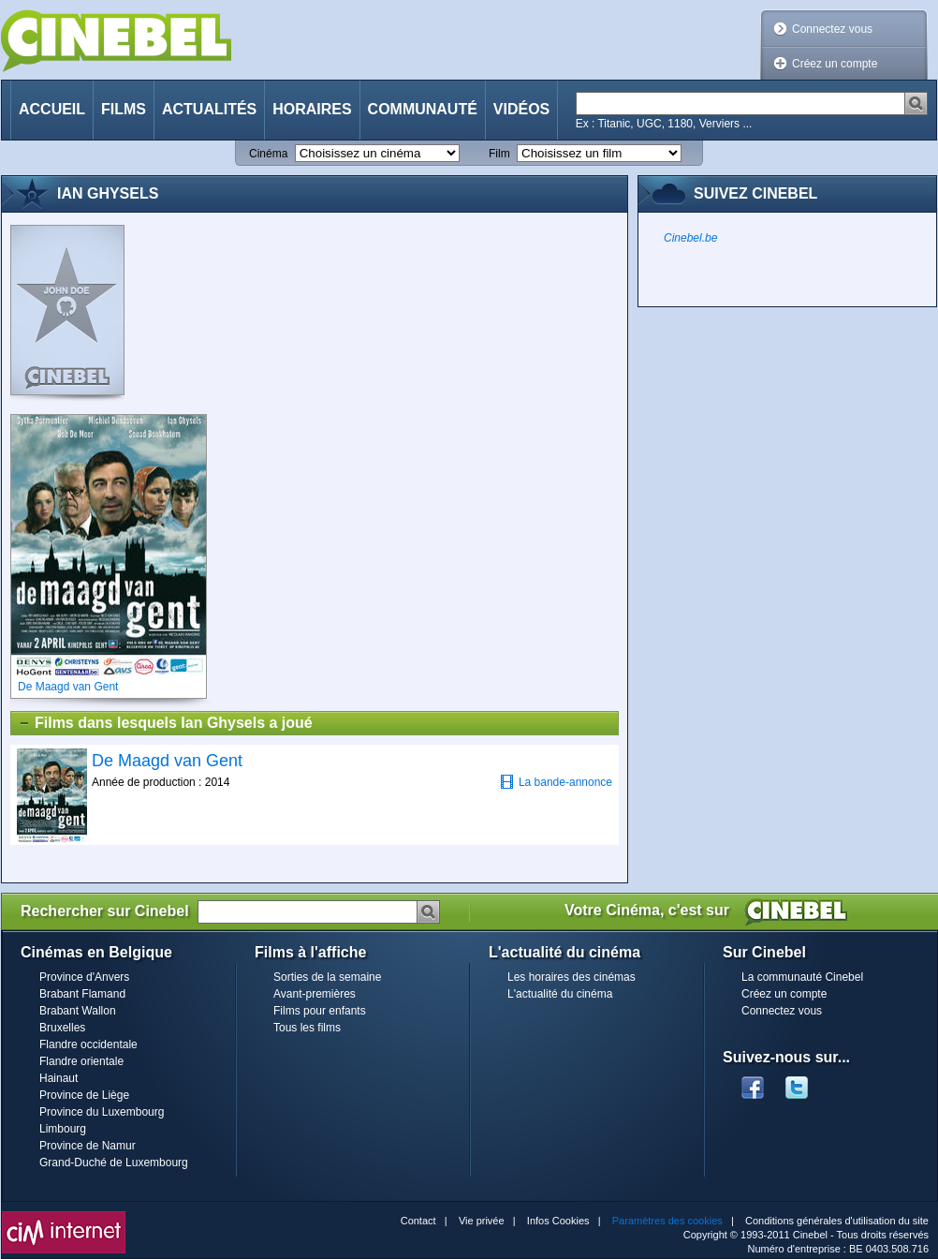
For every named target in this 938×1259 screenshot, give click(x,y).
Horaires (311, 109)
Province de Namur (87, 1145)
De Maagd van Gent (167, 760)
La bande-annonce (556, 782)
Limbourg (62, 1128)
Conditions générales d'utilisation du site (837, 1220)
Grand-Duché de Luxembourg (113, 1162)
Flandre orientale (81, 1061)
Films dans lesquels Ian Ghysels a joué (165, 723)
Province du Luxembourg (101, 1111)
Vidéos (521, 109)
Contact (418, 1220)
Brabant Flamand (82, 993)
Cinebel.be (690, 237)
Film (499, 153)
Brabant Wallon (77, 1010)
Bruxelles (62, 1027)
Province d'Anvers (84, 977)
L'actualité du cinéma (559, 993)
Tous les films (307, 1027)
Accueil (52, 109)
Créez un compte (834, 63)
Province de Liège (84, 1095)
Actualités (209, 109)
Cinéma (268, 153)
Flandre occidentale (88, 1044)
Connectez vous (832, 29)
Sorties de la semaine (327, 977)
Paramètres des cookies (667, 1220)
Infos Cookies (558, 1220)
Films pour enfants (319, 1010)
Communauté (422, 109)
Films (123, 109)
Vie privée (482, 1220)
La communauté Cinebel (802, 977)
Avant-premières (314, 993)
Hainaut (58, 1078)
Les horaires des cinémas (571, 977)
